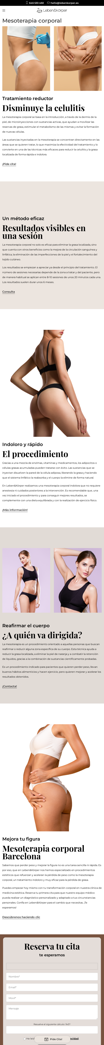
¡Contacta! (9, 686)
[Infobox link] (35, 3)
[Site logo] (52, 10)
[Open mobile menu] (4, 10)
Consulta (8, 291)
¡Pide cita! (9, 164)
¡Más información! (15, 510)
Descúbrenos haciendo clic (21, 917)
